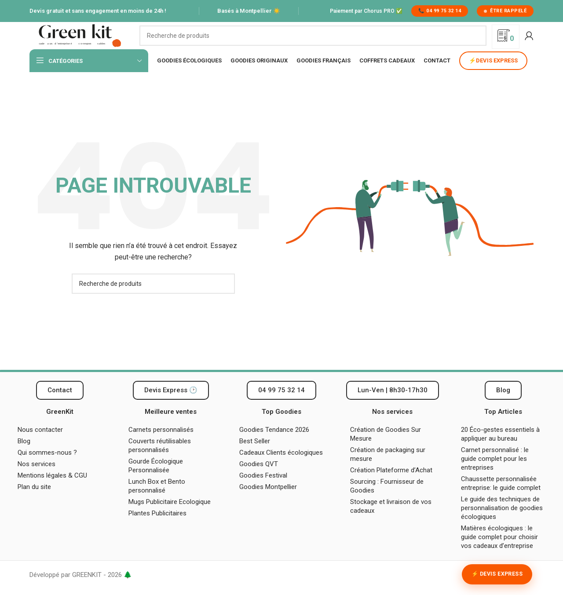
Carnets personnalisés (161, 442)
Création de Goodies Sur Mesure (385, 446)
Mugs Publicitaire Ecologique (169, 514)
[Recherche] (312, 42)
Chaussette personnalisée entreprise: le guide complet (501, 495)
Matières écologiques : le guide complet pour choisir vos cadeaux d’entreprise (499, 549)
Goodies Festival (263, 488)
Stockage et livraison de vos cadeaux (390, 518)
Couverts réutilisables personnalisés (159, 457)
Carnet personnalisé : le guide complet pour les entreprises (495, 471)
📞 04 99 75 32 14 (439, 11)
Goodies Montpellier (268, 499)
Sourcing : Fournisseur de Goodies (387, 498)
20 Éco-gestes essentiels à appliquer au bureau (500, 446)
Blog (24, 453)
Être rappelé (505, 11)
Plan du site (34, 499)
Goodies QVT (258, 476)
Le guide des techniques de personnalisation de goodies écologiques (502, 520)
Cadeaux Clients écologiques (281, 465)
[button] (392, 402)
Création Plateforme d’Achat (391, 482)
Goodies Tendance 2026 (274, 442)
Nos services (36, 476)
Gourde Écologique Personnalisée (155, 478)
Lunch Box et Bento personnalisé (156, 498)
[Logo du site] (80, 41)
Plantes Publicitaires (157, 525)
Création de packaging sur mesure (387, 466)
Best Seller (254, 453)
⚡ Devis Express (497, 574)
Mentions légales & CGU (52, 488)
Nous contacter (40, 442)
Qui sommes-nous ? (47, 465)
